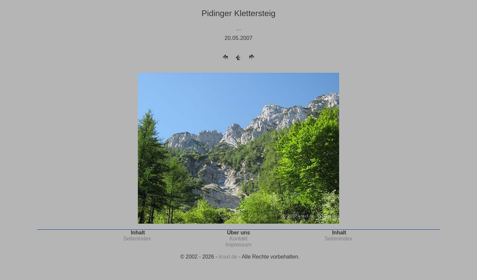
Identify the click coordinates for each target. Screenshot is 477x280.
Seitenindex (137, 238)
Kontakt (238, 238)
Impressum (238, 244)
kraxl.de (228, 257)
